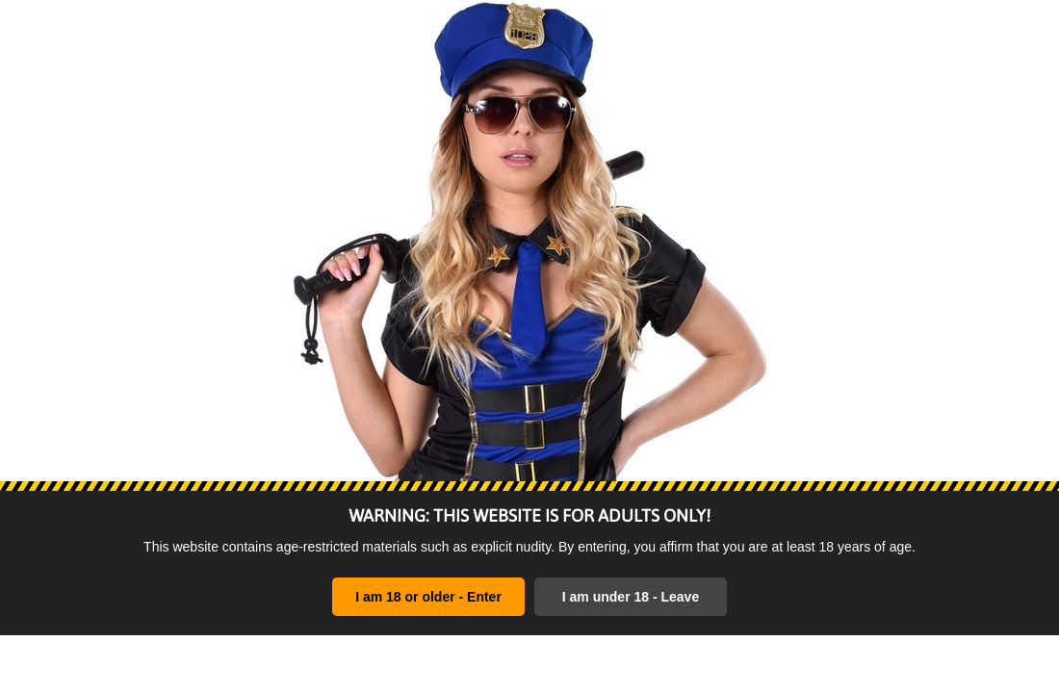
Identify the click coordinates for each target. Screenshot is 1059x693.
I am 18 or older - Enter (428, 596)
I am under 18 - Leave (630, 596)
